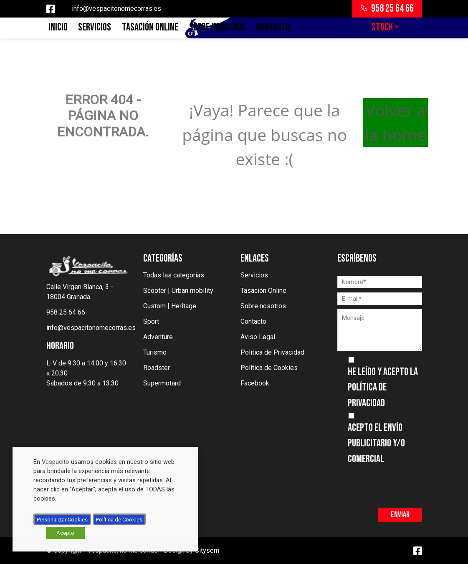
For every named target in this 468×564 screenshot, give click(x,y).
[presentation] (400, 483)
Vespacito (55, 462)
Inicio (58, 27)
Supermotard (162, 383)
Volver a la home (395, 122)
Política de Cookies (269, 368)
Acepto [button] (65, 533)
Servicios (94, 27)
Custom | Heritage (169, 306)
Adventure (158, 337)
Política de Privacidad (272, 352)
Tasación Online (150, 27)
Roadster (156, 368)
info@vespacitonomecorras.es (116, 9)
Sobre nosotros (217, 27)
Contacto (273, 27)
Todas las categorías (173, 275)
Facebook (254, 383)
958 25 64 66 (387, 8)
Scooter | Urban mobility (178, 291)
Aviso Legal (257, 337)
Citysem (207, 550)
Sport (151, 321)
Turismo (155, 352)
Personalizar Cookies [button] (62, 519)
